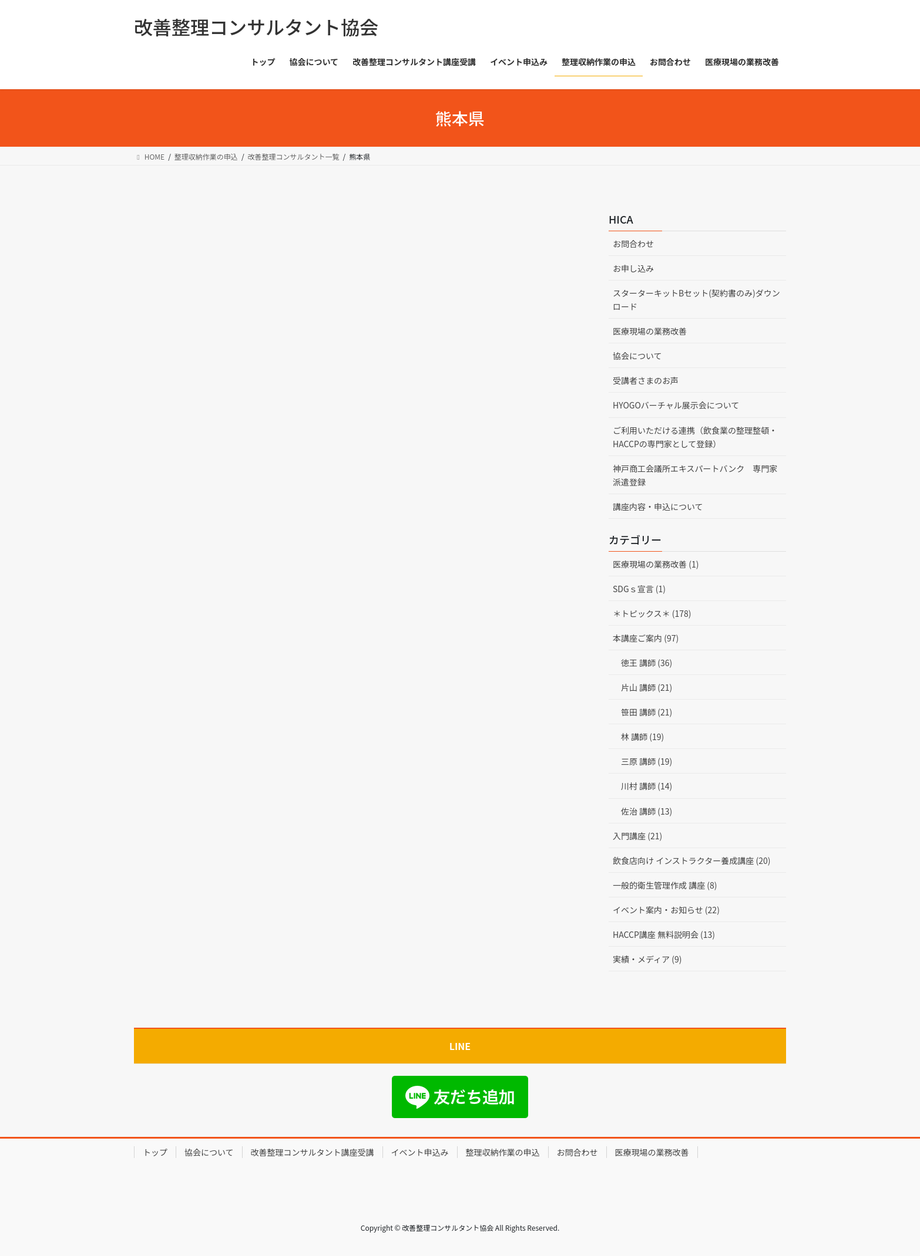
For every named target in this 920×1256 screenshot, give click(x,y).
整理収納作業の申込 (503, 1152)
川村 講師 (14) (646, 786)
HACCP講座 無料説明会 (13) (664, 934)
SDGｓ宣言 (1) (639, 589)
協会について (637, 356)
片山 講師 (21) (646, 687)
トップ (155, 1152)
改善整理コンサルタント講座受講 (312, 1152)
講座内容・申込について (658, 506)
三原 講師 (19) (646, 761)
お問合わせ (633, 243)
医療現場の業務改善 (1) (656, 564)
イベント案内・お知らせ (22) (666, 910)
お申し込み (633, 268)
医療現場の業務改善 (650, 331)
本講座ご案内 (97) (646, 638)
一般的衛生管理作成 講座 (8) (665, 885)
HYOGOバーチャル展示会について (676, 405)
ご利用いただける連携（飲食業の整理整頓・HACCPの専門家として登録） (695, 437)
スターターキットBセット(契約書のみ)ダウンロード (696, 299)
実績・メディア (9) (647, 959)
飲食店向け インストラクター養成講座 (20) (691, 860)
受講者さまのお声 (646, 380)
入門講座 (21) (637, 836)
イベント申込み (420, 1152)
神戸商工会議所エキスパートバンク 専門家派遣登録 (695, 475)
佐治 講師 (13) (646, 811)
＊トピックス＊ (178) (652, 613)
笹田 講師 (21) (646, 712)
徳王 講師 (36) (646, 662)
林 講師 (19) (642, 736)
